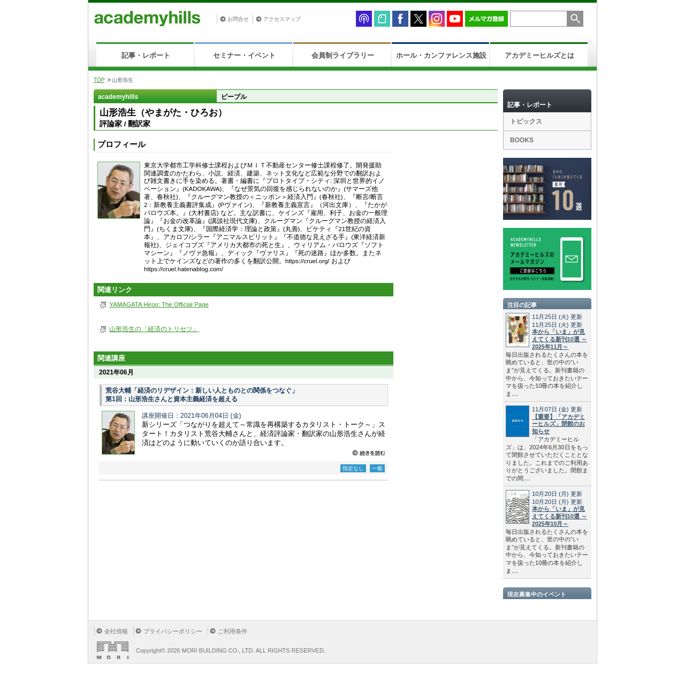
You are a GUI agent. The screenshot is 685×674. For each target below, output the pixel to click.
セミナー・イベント (244, 55)
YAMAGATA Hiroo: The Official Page (159, 304)
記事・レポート (145, 55)
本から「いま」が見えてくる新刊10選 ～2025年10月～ (559, 516)
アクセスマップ (282, 19)
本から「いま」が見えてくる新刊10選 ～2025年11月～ (559, 339)
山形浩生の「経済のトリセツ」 (154, 329)
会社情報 (116, 631)
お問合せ (238, 19)
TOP (99, 80)
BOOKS (522, 140)
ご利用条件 (232, 631)
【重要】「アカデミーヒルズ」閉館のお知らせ (558, 424)
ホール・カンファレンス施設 (441, 55)
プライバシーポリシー (172, 631)
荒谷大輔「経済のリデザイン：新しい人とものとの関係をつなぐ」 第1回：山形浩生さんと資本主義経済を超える (201, 395)
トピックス (526, 121)
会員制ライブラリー (342, 55)
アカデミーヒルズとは (539, 55)
